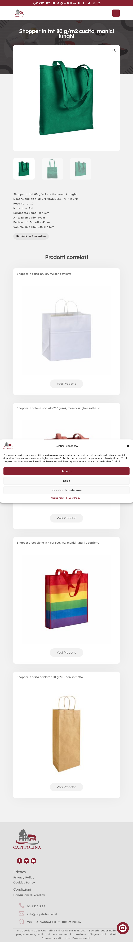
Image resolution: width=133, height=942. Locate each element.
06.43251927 (36, 906)
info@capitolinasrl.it (42, 914)
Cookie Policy (57, 498)
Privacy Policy (73, 498)
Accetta (66, 471)
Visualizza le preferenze (67, 490)
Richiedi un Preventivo (31, 236)
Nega (66, 480)
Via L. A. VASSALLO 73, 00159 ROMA (54, 922)
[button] (128, 446)
